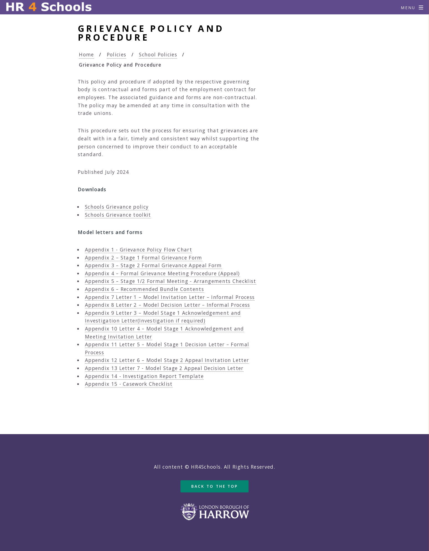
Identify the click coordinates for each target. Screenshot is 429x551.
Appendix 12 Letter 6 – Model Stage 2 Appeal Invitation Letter (167, 360)
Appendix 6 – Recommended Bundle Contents (144, 289)
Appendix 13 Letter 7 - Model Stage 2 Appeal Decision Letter (164, 368)
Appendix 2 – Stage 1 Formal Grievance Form (143, 257)
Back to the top (214, 486)
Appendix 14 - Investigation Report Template (144, 376)
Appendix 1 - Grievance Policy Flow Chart (138, 249)
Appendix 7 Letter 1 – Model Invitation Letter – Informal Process (170, 297)
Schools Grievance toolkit (118, 214)
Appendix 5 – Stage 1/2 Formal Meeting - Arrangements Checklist (170, 281)
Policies (116, 54)
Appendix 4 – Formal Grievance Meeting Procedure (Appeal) (162, 273)
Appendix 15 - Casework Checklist (129, 384)
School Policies (158, 54)
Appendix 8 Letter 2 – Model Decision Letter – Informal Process (167, 304)
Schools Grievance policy (117, 206)
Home (86, 54)
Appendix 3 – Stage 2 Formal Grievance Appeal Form (153, 265)
